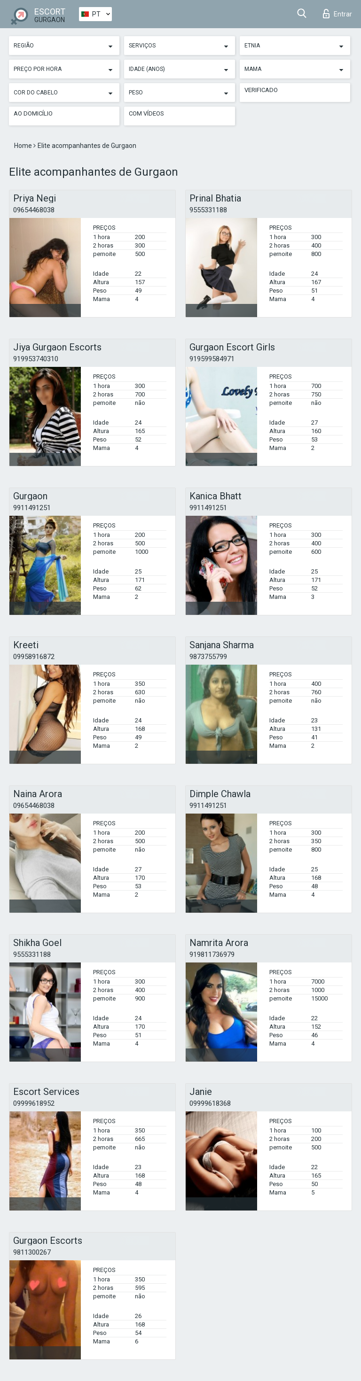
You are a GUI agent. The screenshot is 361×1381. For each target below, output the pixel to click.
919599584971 (212, 359)
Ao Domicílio (33, 113)
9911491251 (32, 508)
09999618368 (210, 1103)
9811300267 (32, 1252)
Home (23, 145)
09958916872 (34, 656)
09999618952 (34, 1103)
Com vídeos (146, 113)
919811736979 (212, 954)
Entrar (337, 13)
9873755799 (208, 656)
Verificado (261, 89)
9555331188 (208, 210)
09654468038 (34, 210)
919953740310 (35, 359)
